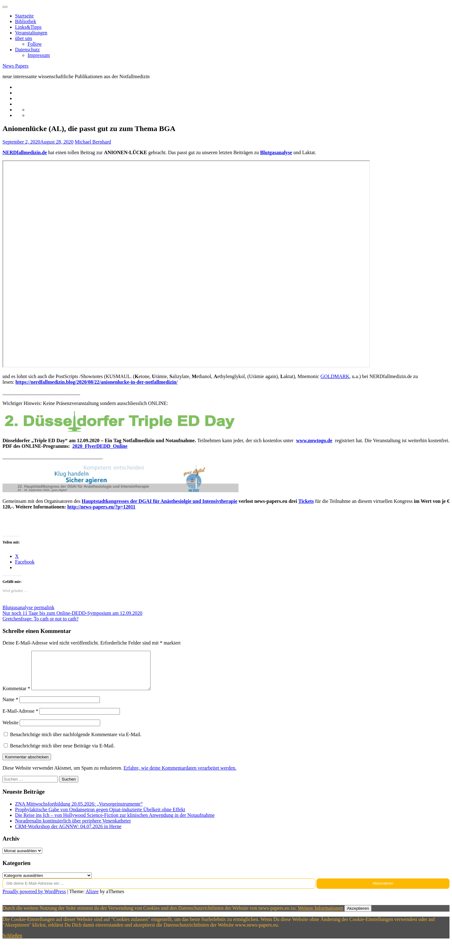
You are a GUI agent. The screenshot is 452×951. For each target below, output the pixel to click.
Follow (35, 44)
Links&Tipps (28, 27)
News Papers (15, 65)
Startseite (24, 15)
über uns (23, 38)
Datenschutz (27, 49)
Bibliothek (25, 21)
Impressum (39, 55)
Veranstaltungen (31, 32)
